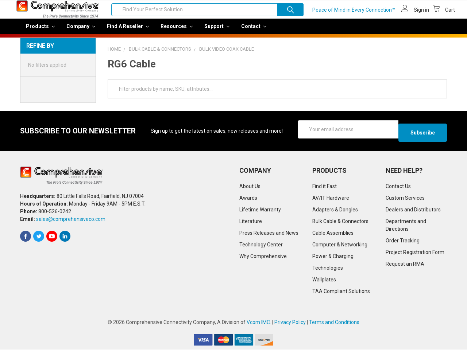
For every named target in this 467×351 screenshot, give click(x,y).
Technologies (327, 269)
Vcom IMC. (259, 324)
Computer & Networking (339, 246)
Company (80, 31)
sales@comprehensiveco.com (70, 221)
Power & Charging (333, 258)
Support (216, 31)
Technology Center (261, 246)
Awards (248, 199)
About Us (249, 188)
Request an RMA (405, 265)
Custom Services (405, 199)
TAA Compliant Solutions (341, 293)
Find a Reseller (128, 31)
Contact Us (398, 188)
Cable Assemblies (333, 234)
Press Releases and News (268, 234)
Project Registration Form (415, 254)
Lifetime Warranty (260, 211)
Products (40, 31)
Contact (253, 31)
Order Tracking (403, 242)
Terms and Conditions (334, 324)
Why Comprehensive (263, 258)
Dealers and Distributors (413, 211)
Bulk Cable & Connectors (340, 223)
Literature (250, 223)
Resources (177, 31)
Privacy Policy (290, 324)
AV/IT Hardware (330, 199)
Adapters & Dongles (335, 211)
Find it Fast (324, 188)
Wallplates (324, 281)
